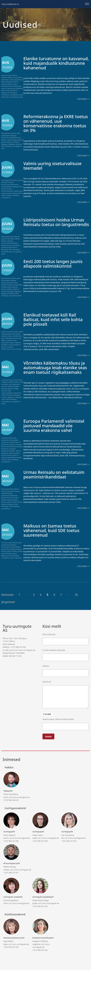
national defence (7, 84)
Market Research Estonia (9, 82)
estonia (10, 339)
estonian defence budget (9, 392)
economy (4, 75)
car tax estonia (18, 383)
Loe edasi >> (83, 99)
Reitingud (15, 142)
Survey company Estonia (14, 193)
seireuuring (11, 88)
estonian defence (7, 77)
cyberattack (5, 180)
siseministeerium (7, 191)
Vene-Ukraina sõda (16, 97)
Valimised (18, 575)
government (13, 286)
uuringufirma (5, 198)
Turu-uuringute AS (10, 4)
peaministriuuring (7, 245)
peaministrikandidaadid (9, 243)
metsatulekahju (6, 187)
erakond (4, 390)
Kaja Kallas (10, 239)
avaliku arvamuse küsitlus (10, 335)
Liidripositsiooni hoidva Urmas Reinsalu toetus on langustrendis (51, 224)
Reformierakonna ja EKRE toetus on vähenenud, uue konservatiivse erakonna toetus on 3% (52, 123)
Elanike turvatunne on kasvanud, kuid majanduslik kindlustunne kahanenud (54, 63)
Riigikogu (4, 144)
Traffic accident (6, 195)
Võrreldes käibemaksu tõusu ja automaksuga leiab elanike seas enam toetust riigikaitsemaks (55, 373)
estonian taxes (6, 394)
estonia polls (13, 450)
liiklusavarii (14, 185)
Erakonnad (5, 138)
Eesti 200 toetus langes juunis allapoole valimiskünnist (56, 267)
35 (76, 612)
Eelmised (7, 612)
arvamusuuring (6, 383)
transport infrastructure (7, 351)
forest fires (13, 180)
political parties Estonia (9, 247)
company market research (10, 386)
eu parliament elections (10, 451)
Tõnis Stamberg (6, 146)
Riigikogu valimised (15, 144)
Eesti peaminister (7, 237)
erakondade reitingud (8, 135)
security (4, 88)
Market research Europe (9, 288)
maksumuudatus (7, 396)
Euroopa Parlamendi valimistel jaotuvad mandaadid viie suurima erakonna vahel (50, 436)
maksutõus (17, 396)
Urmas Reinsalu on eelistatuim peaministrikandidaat (47, 489)
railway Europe (12, 344)
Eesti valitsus (12, 75)
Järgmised (8, 619)
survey (7, 90)
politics (9, 142)
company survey (6, 446)
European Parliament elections (8, 458)
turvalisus (15, 195)
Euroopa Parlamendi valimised (11, 454)
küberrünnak (5, 185)
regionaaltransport (7, 346)
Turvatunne (5, 95)
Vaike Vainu (5, 97)
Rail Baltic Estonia (12, 342)
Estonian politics (14, 564)
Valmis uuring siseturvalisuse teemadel (55, 165)
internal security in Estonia (12, 181)
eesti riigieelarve (14, 388)
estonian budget (13, 390)
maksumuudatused (16, 80)
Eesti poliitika (5, 133)
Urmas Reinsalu (6, 252)
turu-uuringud (12, 93)
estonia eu (4, 450)
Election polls (15, 133)
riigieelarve (11, 401)
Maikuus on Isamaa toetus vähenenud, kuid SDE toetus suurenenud (54, 547)
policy (9, 140)
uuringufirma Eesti (16, 95)
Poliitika (14, 140)
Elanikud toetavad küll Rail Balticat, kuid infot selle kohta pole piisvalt (56, 323)
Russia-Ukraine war (14, 86)
